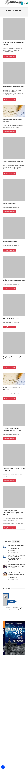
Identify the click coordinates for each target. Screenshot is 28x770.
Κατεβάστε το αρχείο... (9, 56)
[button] (2, 767)
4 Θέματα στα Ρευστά (10, 241)
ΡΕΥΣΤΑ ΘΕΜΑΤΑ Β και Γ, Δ (12, 318)
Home (12, 13)
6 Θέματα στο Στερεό (9, 203)
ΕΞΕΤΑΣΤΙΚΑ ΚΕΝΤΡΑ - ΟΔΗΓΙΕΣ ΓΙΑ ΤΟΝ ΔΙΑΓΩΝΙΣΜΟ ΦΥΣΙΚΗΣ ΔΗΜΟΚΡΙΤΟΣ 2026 (16, 566)
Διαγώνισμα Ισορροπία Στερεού (13, 86)
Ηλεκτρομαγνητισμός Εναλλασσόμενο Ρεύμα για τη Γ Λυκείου (13, 512)
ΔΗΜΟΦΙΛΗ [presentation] (16, 541)
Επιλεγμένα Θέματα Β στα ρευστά (14, 280)
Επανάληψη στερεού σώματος (13, 161)
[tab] (8, 541)
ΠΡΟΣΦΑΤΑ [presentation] (8, 541)
